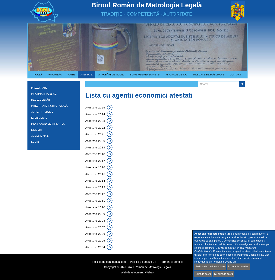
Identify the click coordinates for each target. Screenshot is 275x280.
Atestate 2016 (95, 167)
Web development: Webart (137, 272)
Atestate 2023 (95, 120)
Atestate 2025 (95, 107)
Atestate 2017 (95, 160)
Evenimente (39, 117)
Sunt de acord (203, 273)
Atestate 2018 (95, 154)
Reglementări (52, 100)
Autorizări (53, 75)
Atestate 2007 (95, 227)
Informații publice (52, 94)
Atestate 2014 (95, 180)
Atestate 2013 (95, 187)
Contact (235, 74)
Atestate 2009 (95, 213)
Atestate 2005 (95, 240)
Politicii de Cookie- (226, 247)
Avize (70, 75)
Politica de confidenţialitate (109, 261)
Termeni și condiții (171, 261)
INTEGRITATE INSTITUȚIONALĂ (49, 105)
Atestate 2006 (95, 233)
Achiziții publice (52, 112)
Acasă (38, 74)
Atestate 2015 (95, 174)
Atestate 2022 (95, 127)
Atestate (85, 75)
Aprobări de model (109, 75)
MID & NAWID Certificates (48, 123)
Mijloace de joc (175, 75)
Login (35, 141)
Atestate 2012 (95, 194)
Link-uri (36, 129)
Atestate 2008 (95, 220)
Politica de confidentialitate (210, 266)
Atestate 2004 (95, 247)
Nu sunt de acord (223, 273)
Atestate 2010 (95, 207)
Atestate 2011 (95, 200)
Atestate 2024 (95, 114)
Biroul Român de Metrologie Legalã (149, 267)
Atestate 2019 (95, 147)
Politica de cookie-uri (143, 261)
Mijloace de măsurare (208, 74)
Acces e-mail (40, 135)
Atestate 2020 (95, 140)
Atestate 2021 (95, 134)
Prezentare (52, 88)
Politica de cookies (238, 266)
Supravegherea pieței (143, 75)
